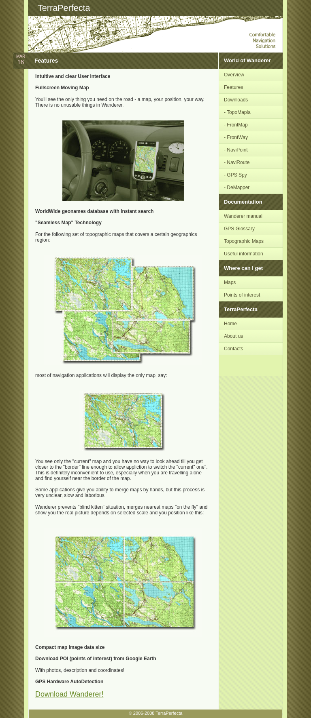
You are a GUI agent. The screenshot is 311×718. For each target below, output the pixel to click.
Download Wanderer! (69, 694)
